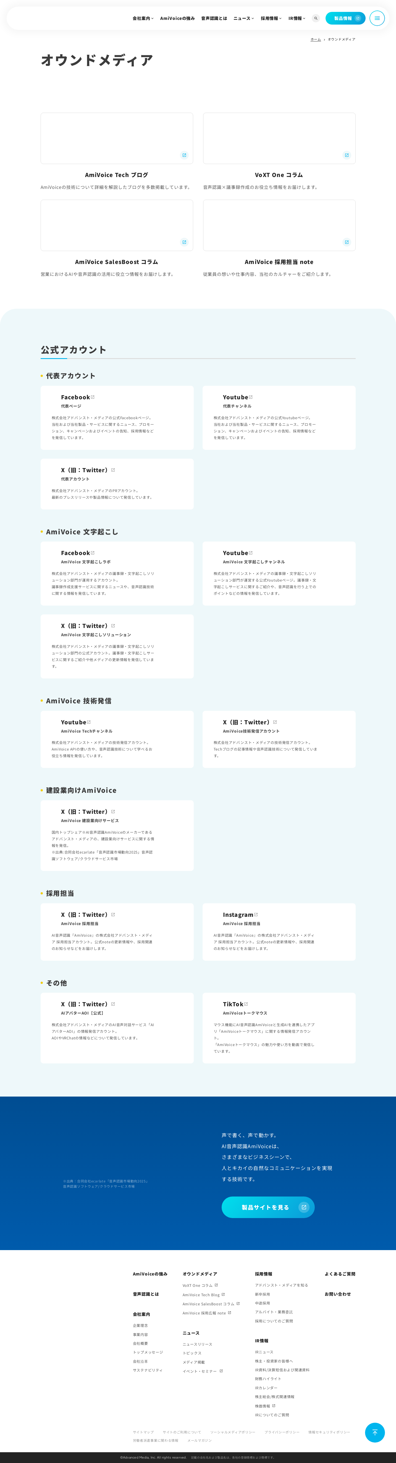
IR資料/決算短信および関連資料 (282, 1369)
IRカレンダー (266, 1387)
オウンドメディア (200, 1274)
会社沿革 (140, 1361)
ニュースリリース (198, 1344)
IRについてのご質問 (272, 1414)
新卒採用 (262, 1294)
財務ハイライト (268, 1378)
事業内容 (140, 1334)
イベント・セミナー (200, 1371)
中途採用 (262, 1303)
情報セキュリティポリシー (329, 1432)
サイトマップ (143, 1432)
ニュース (242, 18)
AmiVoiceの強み (177, 18)
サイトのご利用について (182, 1432)
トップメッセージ (148, 1352)
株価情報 (262, 1406)
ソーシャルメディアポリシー (233, 1432)
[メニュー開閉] (377, 18)
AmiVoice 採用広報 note (204, 1313)
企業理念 (140, 1325)
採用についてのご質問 (274, 1321)
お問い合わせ (338, 1294)
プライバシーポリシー (282, 1432)
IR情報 (295, 18)
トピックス (192, 1353)
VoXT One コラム (198, 1285)
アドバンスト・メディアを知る (281, 1285)
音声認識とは (214, 18)
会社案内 (141, 18)
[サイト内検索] (316, 18)
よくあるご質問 (340, 1274)
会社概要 (140, 1343)
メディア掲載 (194, 1362)
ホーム (316, 39)
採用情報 (270, 18)
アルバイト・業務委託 (274, 1311)
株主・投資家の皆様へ (274, 1361)
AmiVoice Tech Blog (201, 1294)
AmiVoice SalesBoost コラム (209, 1303)
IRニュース (264, 1351)
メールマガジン (199, 1440)
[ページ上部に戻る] (375, 1433)
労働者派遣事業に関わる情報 (156, 1440)
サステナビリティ (148, 1370)
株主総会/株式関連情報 (275, 1396)
